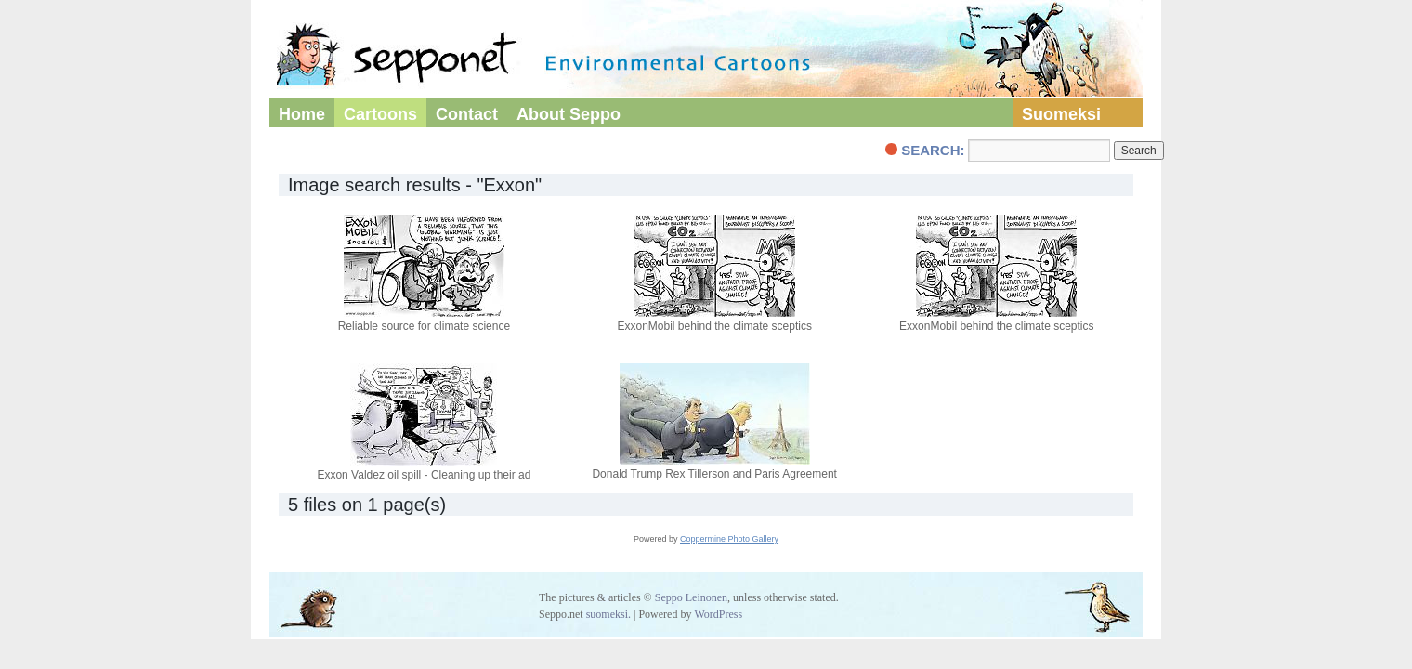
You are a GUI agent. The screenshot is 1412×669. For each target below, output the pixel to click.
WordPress (718, 614)
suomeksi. (608, 614)
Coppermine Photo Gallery (729, 539)
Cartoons (380, 114)
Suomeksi (1061, 114)
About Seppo (568, 114)
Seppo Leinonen (691, 597)
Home (302, 114)
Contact (467, 114)
